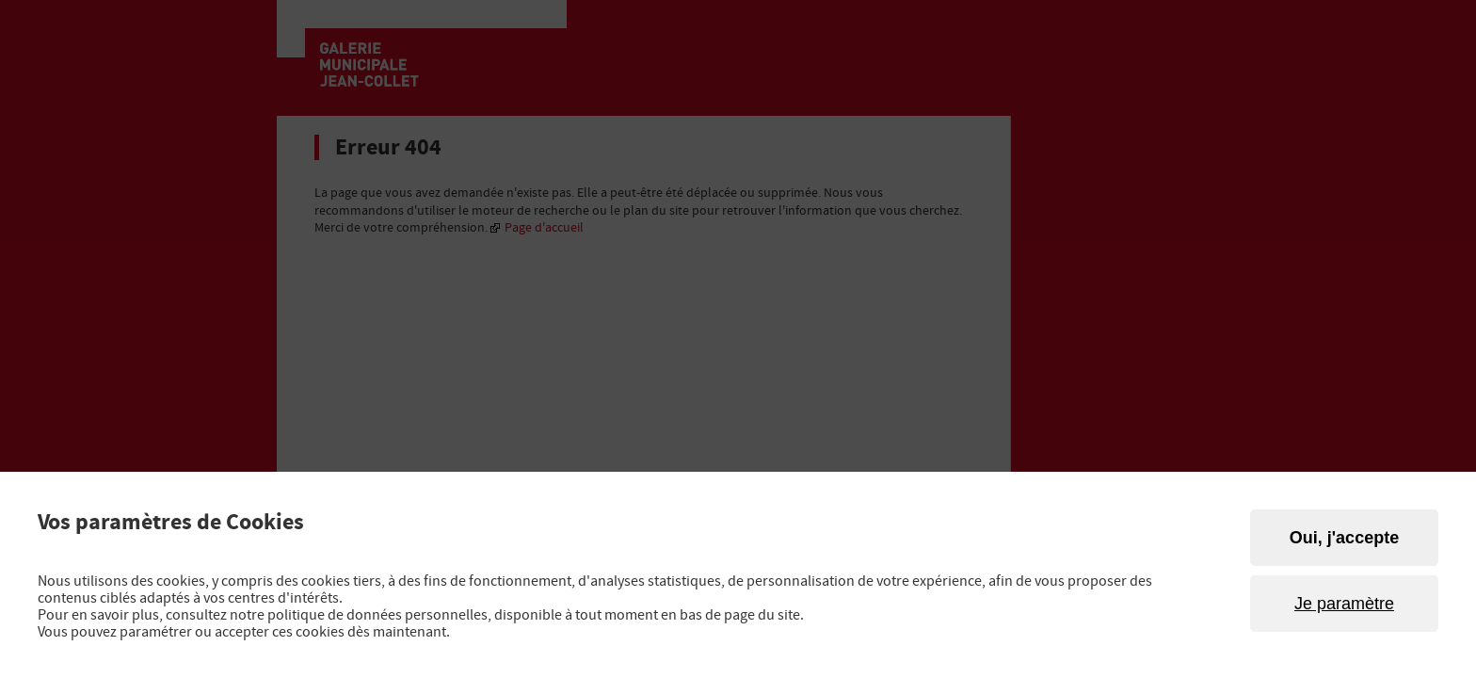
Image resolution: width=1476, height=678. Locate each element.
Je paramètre (1344, 603)
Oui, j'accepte (1344, 537)
